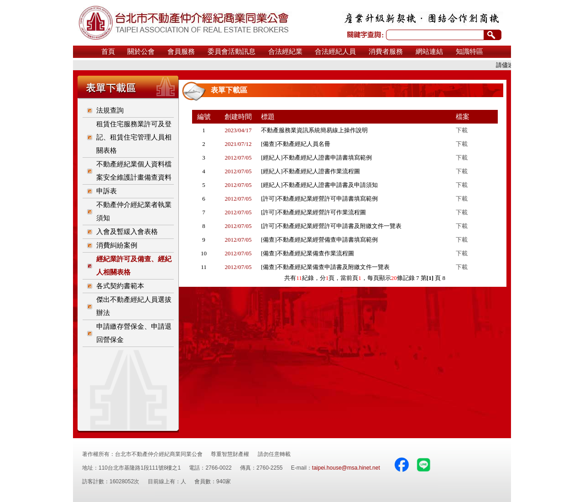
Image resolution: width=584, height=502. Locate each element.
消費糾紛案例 (116, 245)
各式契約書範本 (120, 286)
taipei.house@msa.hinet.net (346, 468)
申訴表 (106, 191)
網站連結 (429, 51)
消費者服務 (386, 51)
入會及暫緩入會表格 (127, 231)
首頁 (108, 51)
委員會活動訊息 (232, 51)
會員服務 (181, 51)
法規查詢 (110, 110)
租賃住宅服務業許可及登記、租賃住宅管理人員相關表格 (134, 137)
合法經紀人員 (335, 51)
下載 (462, 130)
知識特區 (469, 51)
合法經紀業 (285, 51)
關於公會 (141, 51)
